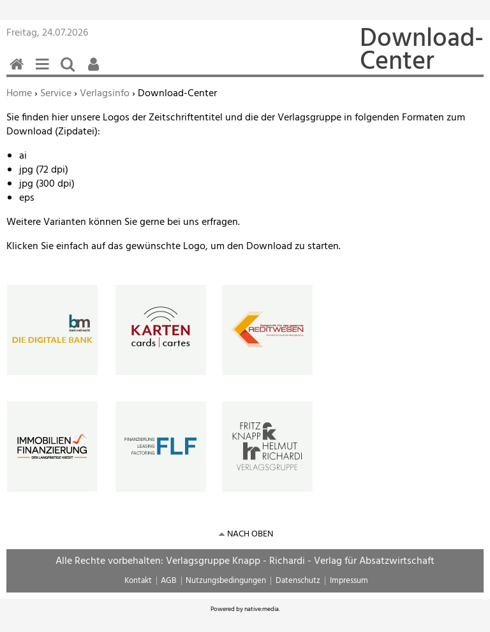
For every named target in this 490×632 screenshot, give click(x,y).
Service (55, 93)
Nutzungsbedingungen (226, 581)
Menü (44, 71)
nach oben (250, 534)
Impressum (349, 581)
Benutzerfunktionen (95, 71)
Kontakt (138, 581)
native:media (261, 609)
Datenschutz (298, 581)
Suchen (70, 71)
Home (19, 93)
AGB (168, 581)
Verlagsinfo (105, 93)
